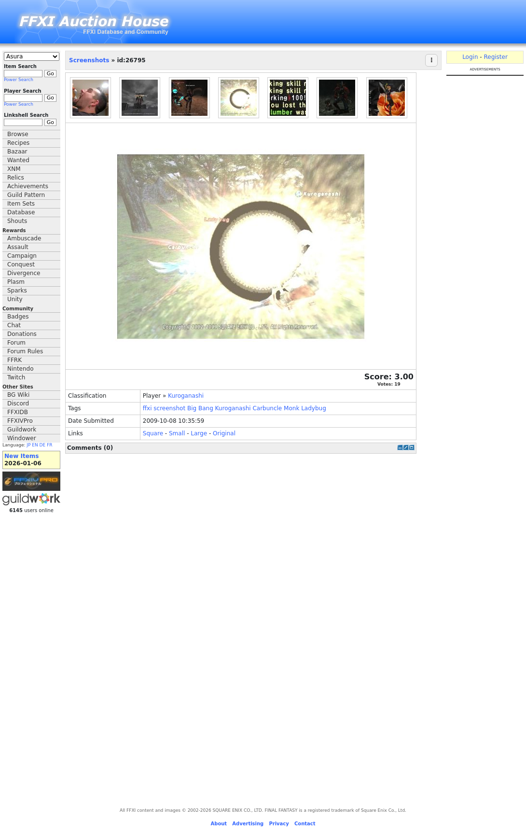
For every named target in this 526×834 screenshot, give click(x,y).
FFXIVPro (20, 420)
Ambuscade (24, 238)
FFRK (14, 360)
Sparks (17, 290)
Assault (17, 247)
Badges (17, 316)
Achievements (27, 186)
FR (49, 445)
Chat (14, 325)
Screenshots (89, 60)
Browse (17, 134)
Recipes (18, 142)
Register (495, 57)
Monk (291, 408)
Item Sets (21, 203)
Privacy (279, 823)
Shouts (17, 221)
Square (153, 433)
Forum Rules (25, 351)
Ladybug (313, 408)
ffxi (147, 408)
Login (470, 57)
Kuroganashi (186, 395)
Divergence (23, 273)
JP (28, 445)
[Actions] (431, 60)
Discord (18, 403)
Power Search (18, 79)
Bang (205, 408)
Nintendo (20, 368)
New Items (21, 456)
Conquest (21, 264)
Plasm (16, 281)
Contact (305, 823)
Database (21, 212)
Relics (15, 177)
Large (199, 433)
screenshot (169, 408)
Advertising (247, 823)
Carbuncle (267, 408)
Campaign (22, 255)
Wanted (18, 160)
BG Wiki (18, 394)
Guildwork (21, 429)
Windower (21, 438)
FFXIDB (17, 412)
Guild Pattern (26, 195)
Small (177, 433)
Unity (15, 299)
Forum (16, 342)
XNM (14, 169)
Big (191, 408)
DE (43, 445)
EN (35, 445)
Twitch (16, 377)
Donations (22, 334)
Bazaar (17, 151)
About (218, 823)
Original (224, 433)
